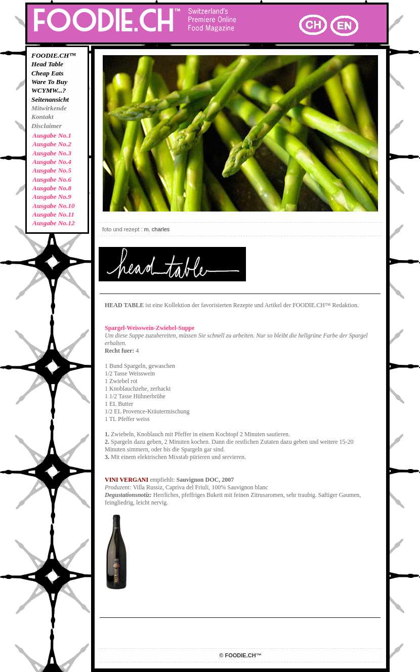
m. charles (157, 229)
